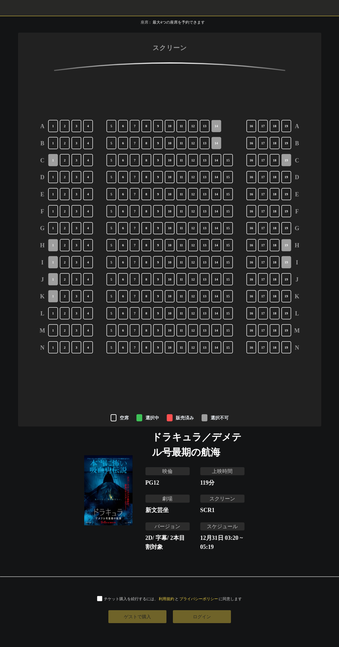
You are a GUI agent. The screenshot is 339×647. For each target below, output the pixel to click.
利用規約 (166, 599)
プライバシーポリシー (198, 599)
